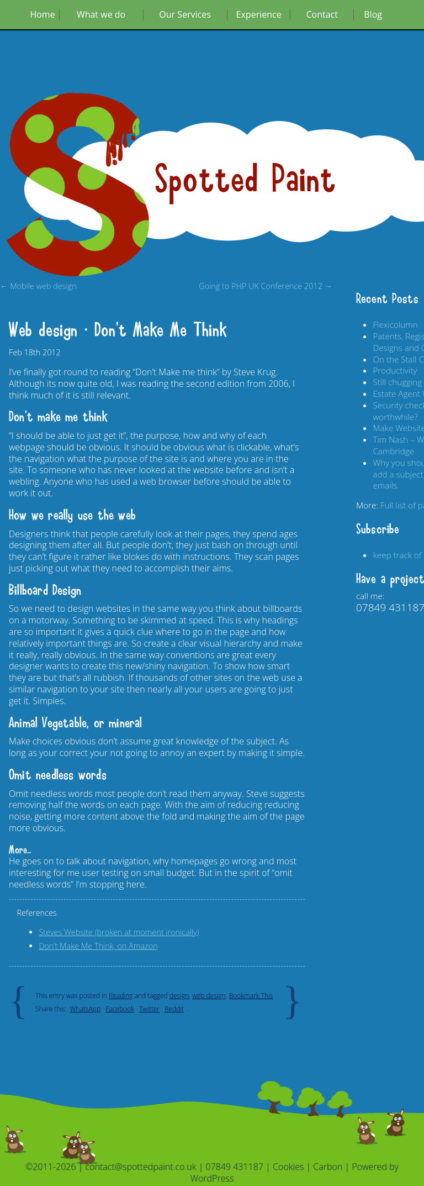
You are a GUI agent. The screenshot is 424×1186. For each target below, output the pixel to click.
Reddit (174, 1009)
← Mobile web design (38, 286)
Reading (120, 995)
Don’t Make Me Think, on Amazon (98, 946)
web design (209, 995)
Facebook (119, 1009)
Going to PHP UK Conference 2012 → (265, 286)
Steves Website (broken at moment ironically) (119, 932)
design (179, 995)
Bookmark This (251, 995)
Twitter (149, 1009)
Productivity (395, 370)
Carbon (327, 1167)
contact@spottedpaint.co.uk (141, 1167)
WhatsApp (85, 1009)
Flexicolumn (395, 324)
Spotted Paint (246, 179)
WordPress (212, 1178)
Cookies (288, 1167)
